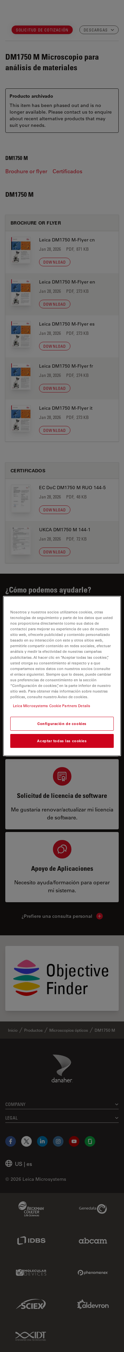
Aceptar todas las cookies (62, 740)
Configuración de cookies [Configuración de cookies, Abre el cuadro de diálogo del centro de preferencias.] (62, 723)
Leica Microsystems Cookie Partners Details (51, 705)
